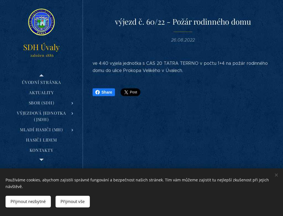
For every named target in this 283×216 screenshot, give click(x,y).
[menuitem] (41, 82)
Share (103, 92)
